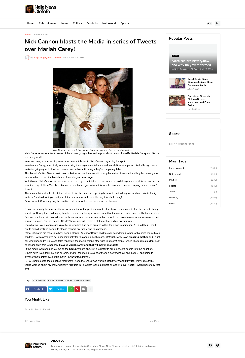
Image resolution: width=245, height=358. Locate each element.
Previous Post (34, 321)
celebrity (193, 197)
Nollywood (109, 23)
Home (30, 23)
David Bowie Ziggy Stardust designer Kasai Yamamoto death (200, 82)
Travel (193, 191)
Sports (125, 23)
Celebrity (92, 23)
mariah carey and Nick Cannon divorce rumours (69, 280)
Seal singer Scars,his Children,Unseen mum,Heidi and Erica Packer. (199, 101)
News (64, 23)
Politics (77, 23)
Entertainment (48, 23)
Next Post (154, 321)
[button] (209, 23)
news (193, 203)
